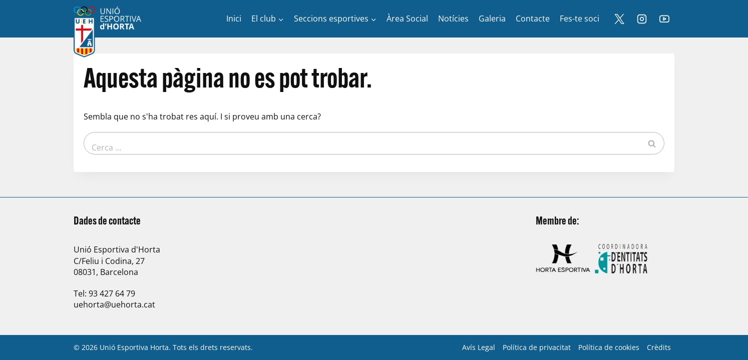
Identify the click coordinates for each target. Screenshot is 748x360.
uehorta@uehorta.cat (114, 304)
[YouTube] (664, 19)
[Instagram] (642, 19)
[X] (619, 19)
